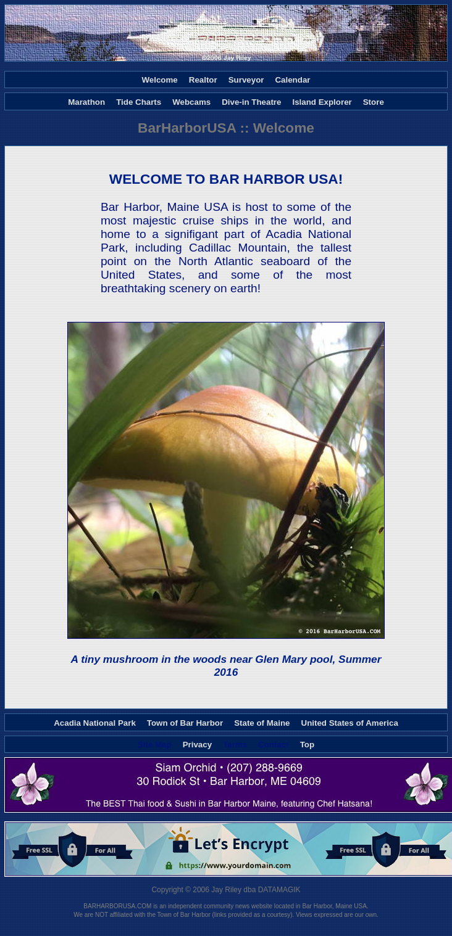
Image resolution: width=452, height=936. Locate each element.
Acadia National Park (95, 722)
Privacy (197, 744)
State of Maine (262, 722)
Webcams (191, 102)
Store (373, 102)
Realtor (203, 79)
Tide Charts (138, 102)
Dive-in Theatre (251, 102)
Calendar (292, 79)
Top (307, 744)
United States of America (349, 722)
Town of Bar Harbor (185, 722)
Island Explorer (321, 102)
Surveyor (246, 79)
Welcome (160, 79)
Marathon (86, 102)
